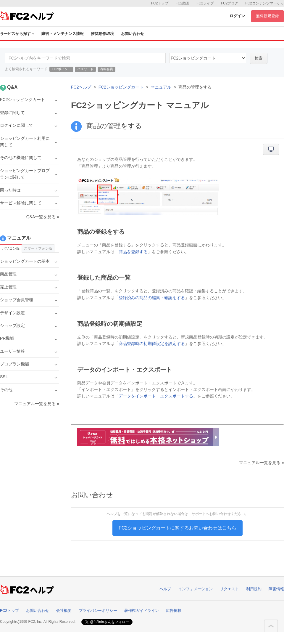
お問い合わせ (132, 33)
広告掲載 (173, 610)
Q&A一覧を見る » (42, 216)
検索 (258, 58)
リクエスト (229, 589)
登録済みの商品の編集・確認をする (152, 297)
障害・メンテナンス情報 (62, 33)
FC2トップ (160, 3)
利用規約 (254, 589)
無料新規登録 (267, 16)
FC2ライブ (205, 3)
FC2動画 (182, 3)
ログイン (237, 16)
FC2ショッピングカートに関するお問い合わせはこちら (177, 527)
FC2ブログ (229, 3)
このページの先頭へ (270, 626)
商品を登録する (133, 251)
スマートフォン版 (38, 248)
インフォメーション (195, 589)
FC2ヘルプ (81, 87)
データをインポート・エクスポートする (156, 396)
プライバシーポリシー (98, 610)
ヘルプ (165, 589)
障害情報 (276, 589)
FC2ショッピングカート (121, 87)
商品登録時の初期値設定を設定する (152, 343)
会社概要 (64, 610)
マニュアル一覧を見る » (261, 462)
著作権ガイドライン (141, 610)
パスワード (85, 69)
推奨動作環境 (102, 33)
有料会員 (106, 69)
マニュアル (161, 87)
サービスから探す (17, 33)
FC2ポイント (61, 69)
